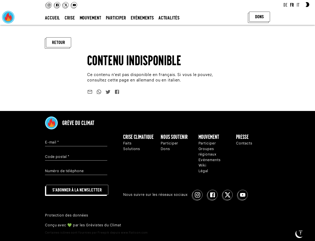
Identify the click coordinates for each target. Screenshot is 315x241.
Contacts (244, 143)
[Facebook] (57, 5)
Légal (203, 171)
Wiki (202, 165)
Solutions (131, 149)
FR (292, 4)
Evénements (209, 160)
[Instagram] (49, 5)
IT (298, 4)
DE (285, 4)
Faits (127, 143)
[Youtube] (74, 5)
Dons (165, 149)
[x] (66, 5)
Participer (169, 143)
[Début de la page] (300, 232)
